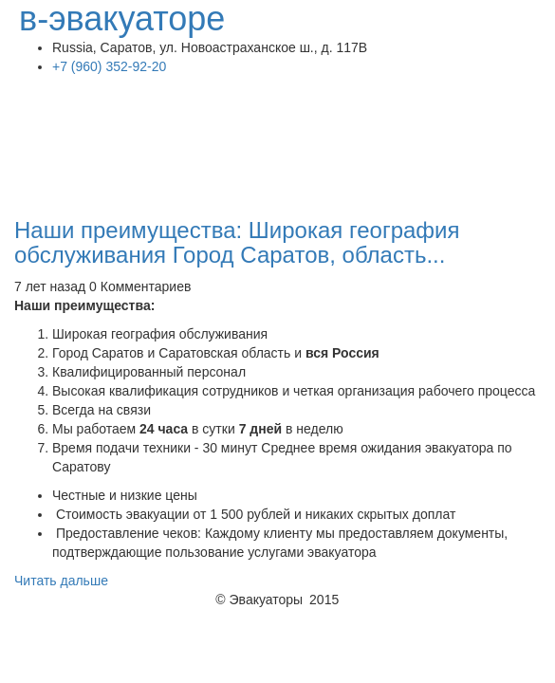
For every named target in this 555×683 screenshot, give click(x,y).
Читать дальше (61, 580)
